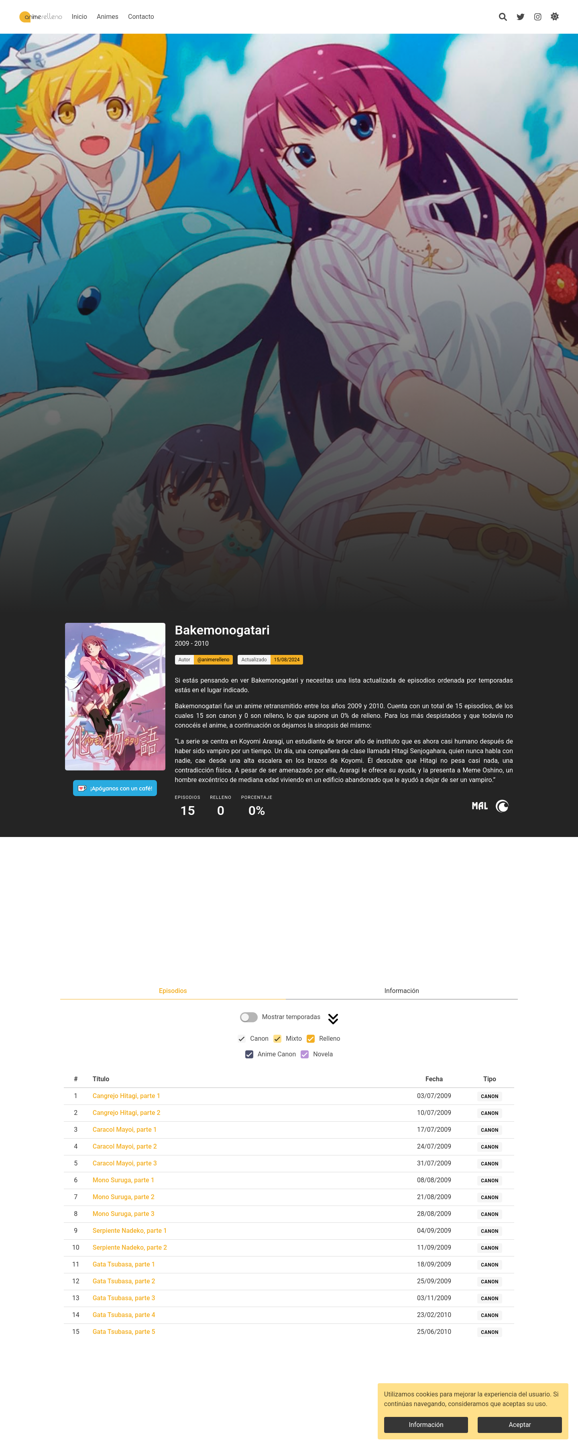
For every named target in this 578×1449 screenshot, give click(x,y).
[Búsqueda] (502, 17)
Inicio (104, 16)
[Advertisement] (289, 912)
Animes (132, 16)
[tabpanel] (289, 1176)
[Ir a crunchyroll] (502, 806)
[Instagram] (537, 17)
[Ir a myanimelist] (480, 806)
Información (426, 1425)
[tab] (173, 991)
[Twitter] (520, 17)
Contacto (166, 16)
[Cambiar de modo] (555, 17)
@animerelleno (213, 660)
